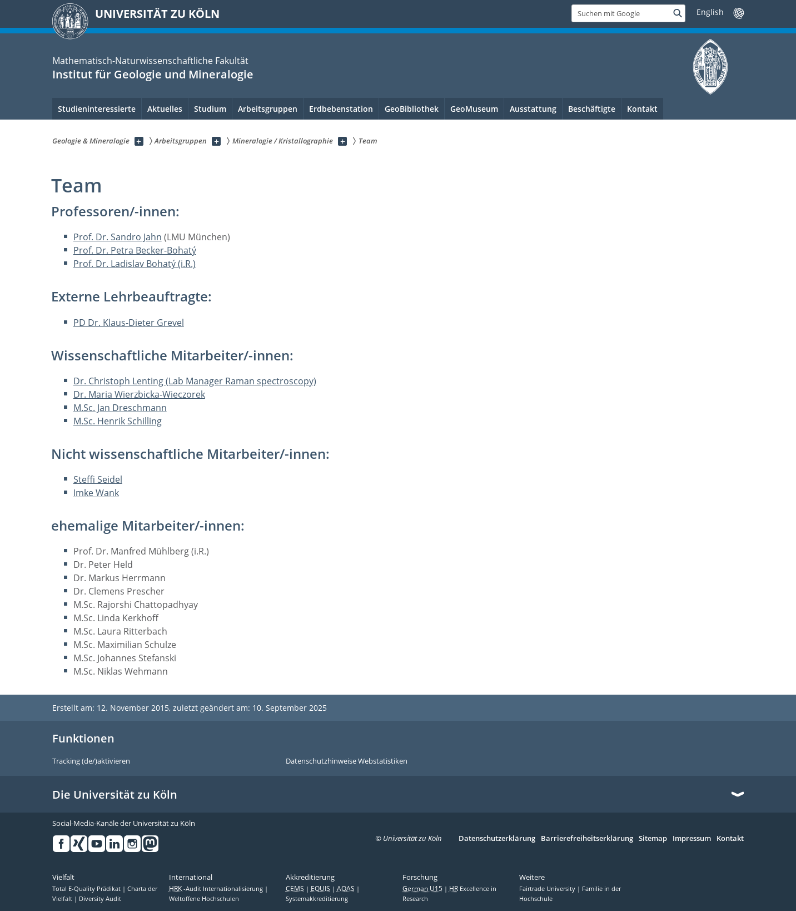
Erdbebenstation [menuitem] (341, 108)
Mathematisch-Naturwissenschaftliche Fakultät (150, 61)
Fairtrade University (548, 889)
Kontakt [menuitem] (642, 108)
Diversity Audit (100, 899)
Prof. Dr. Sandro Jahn (117, 237)
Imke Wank (96, 493)
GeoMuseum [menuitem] (474, 108)
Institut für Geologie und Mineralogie (152, 74)
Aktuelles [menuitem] (164, 108)
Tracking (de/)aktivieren (91, 761)
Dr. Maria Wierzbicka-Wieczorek (139, 394)
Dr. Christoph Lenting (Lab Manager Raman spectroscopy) (194, 381)
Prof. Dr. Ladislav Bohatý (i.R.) (134, 264)
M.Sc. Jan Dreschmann (120, 408)
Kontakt (730, 838)
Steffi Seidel (97, 479)
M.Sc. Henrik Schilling (117, 421)
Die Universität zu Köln (114, 794)
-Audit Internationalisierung (217, 889)
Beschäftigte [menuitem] (591, 108)
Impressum (692, 838)
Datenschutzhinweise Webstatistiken (346, 761)
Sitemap (653, 838)
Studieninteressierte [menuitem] (97, 108)
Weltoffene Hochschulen (204, 899)
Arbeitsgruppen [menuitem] (267, 108)
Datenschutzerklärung (497, 838)
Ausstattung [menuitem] (533, 108)
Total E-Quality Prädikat (87, 889)
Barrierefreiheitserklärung (587, 838)
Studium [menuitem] (210, 108)
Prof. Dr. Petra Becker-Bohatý (134, 250)
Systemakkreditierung (317, 899)
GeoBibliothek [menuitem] (412, 108)
